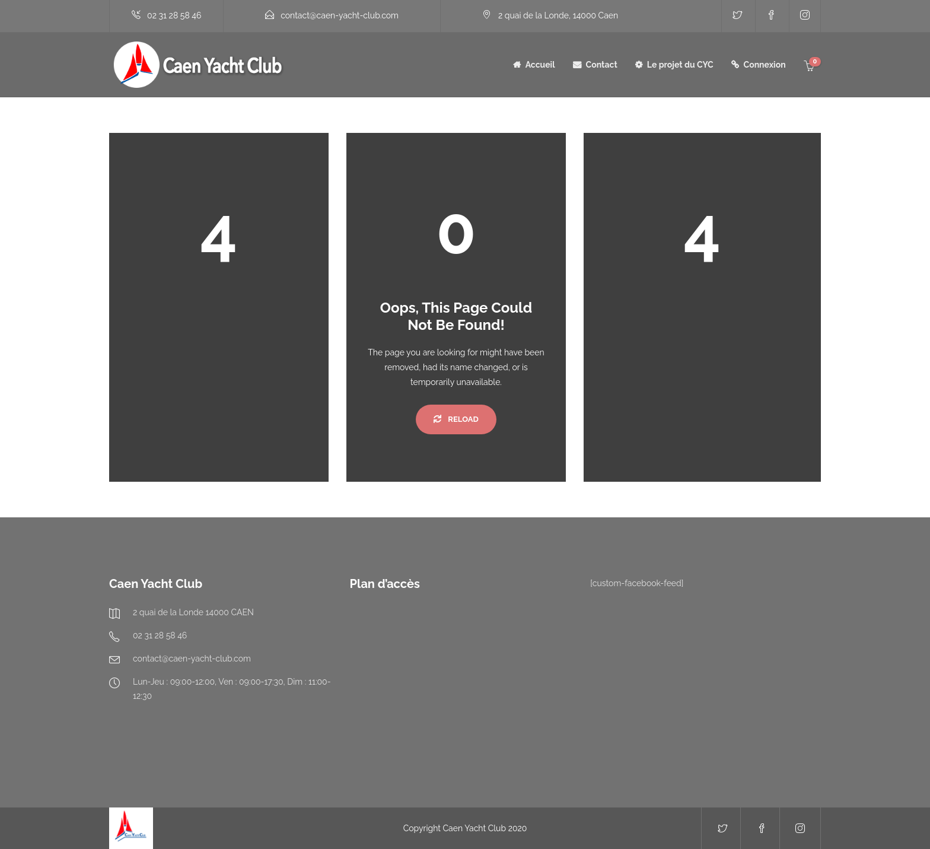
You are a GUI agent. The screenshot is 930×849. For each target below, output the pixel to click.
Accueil (540, 64)
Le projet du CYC (680, 64)
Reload (456, 419)
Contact (601, 64)
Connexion (765, 64)
